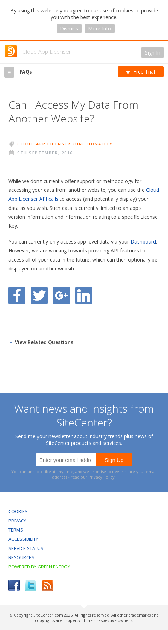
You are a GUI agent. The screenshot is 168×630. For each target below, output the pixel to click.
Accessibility (23, 539)
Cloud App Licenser (46, 52)
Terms (15, 530)
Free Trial (144, 71)
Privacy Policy (101, 477)
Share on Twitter (39, 295)
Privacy (17, 520)
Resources (21, 557)
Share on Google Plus (61, 295)
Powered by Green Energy (39, 566)
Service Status (26, 548)
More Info (99, 28)
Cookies (18, 511)
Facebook (14, 585)
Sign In (152, 52)
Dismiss (69, 28)
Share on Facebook (16, 295)
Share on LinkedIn (83, 295)
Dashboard (143, 241)
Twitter (30, 585)
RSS (47, 585)
